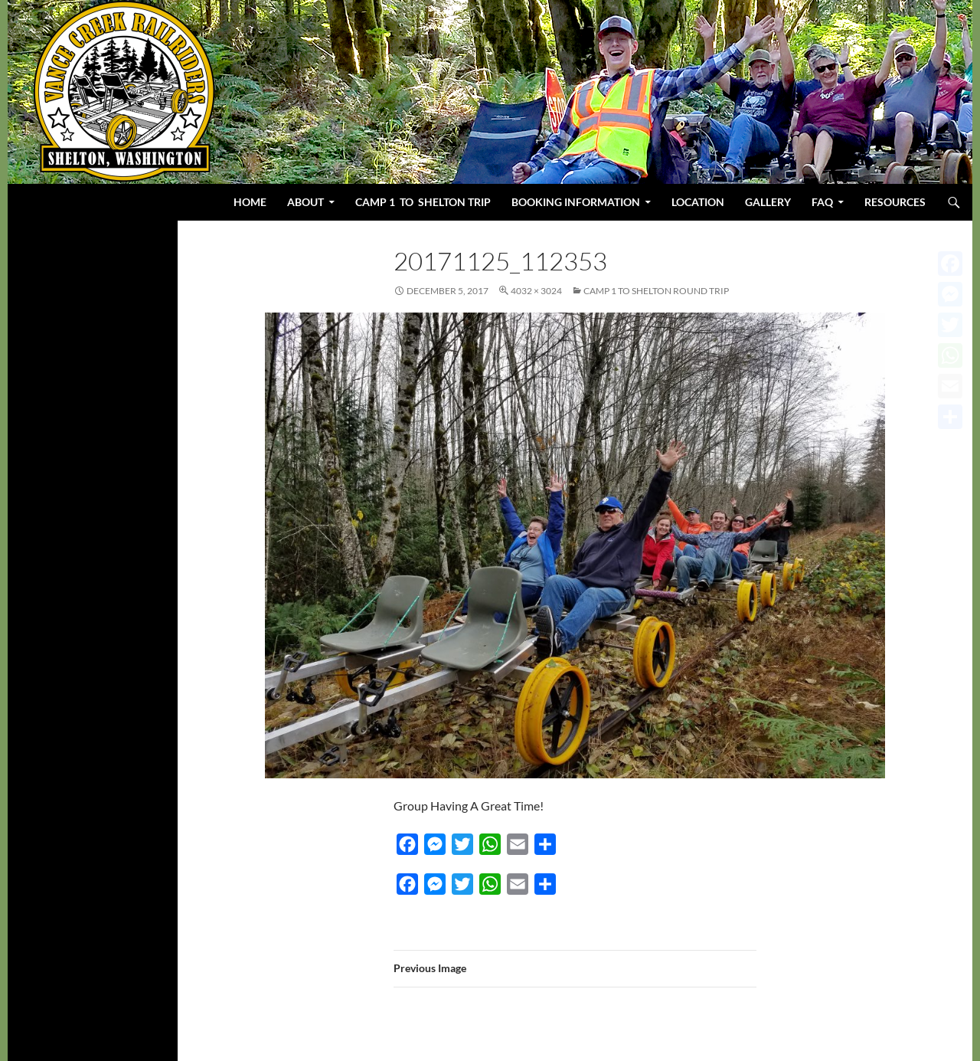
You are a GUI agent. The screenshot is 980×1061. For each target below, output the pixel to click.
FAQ (822, 201)
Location (697, 201)
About (305, 201)
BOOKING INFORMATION (575, 201)
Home (250, 201)
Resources (895, 201)
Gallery (768, 201)
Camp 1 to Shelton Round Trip (656, 290)
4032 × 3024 (536, 290)
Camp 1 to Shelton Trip (423, 201)
